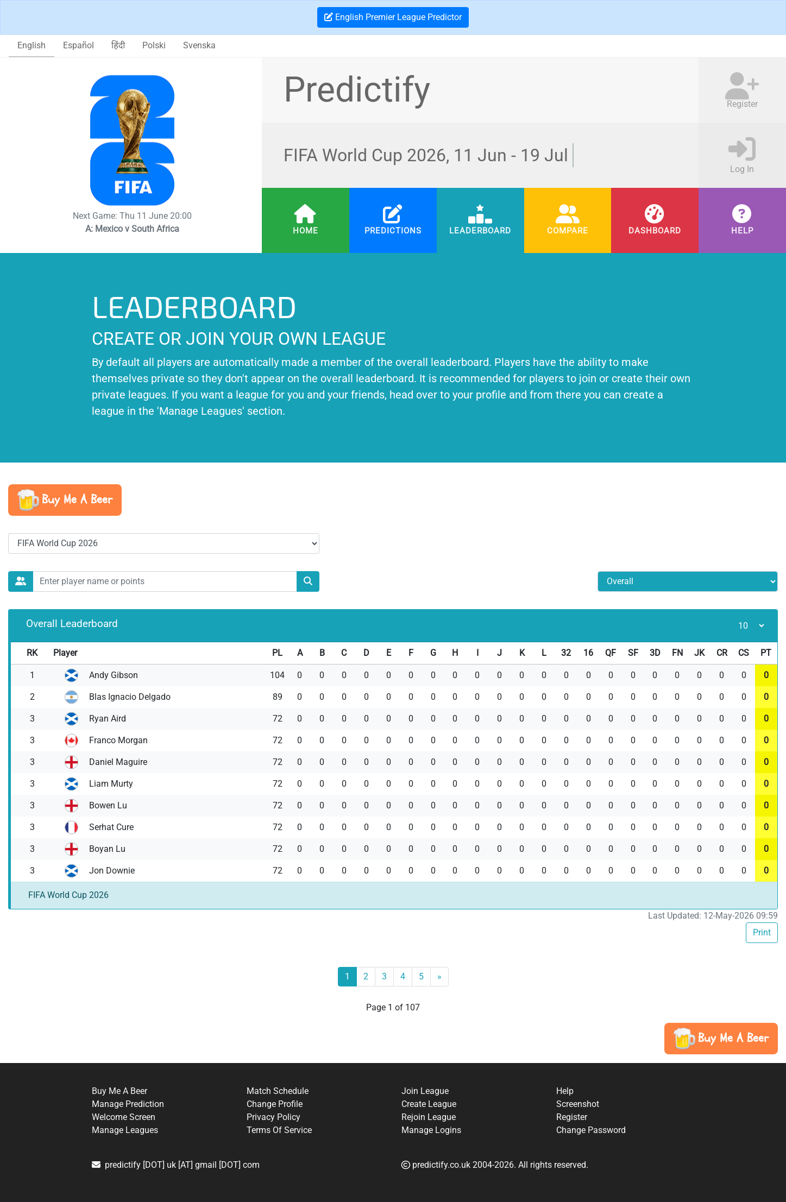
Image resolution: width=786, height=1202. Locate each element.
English (31, 45)
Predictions (393, 231)
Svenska (199, 45)
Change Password (591, 1130)
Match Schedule (278, 1091)
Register (571, 1117)
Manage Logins (431, 1130)
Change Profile (275, 1104)
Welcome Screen (123, 1117)
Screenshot (577, 1104)
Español (78, 45)
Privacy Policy (273, 1117)
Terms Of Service (279, 1130)
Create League (428, 1104)
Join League (425, 1091)
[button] (65, 500)
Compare (567, 231)
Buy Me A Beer (119, 1091)
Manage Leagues (125, 1130)
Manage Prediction (128, 1104)
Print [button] (762, 932)
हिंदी (118, 45)
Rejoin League (428, 1117)
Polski (154, 45)
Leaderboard (480, 231)
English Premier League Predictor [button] (393, 17)
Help (742, 231)
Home (305, 231)
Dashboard (654, 231)
